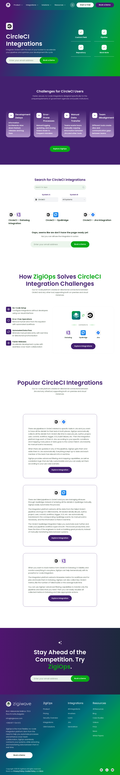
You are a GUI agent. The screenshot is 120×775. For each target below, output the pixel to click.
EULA (41, 771)
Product (46, 709)
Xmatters (71, 713)
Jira (69, 722)
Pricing (46, 713)
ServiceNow (73, 726)
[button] (18, 5)
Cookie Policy (30, 771)
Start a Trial (85, 5)
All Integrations (74, 709)
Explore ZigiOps (60, 149)
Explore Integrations (83, 346)
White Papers (98, 735)
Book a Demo (105, 5)
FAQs (95, 726)
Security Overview (50, 718)
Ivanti (70, 718)
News (95, 731)
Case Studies (98, 718)
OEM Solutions (49, 726)
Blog (94, 713)
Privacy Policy (18, 771)
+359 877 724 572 (13, 723)
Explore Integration (60, 470)
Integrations (48, 722)
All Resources (98, 709)
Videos (95, 722)
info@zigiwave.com (14, 718)
